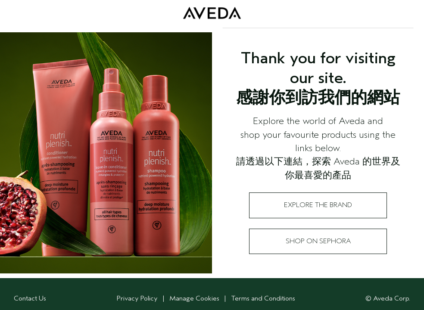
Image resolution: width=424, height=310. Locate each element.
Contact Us (30, 298)
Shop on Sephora (318, 241)
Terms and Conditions (263, 298)
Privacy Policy (137, 298)
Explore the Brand (318, 205)
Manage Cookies (195, 298)
